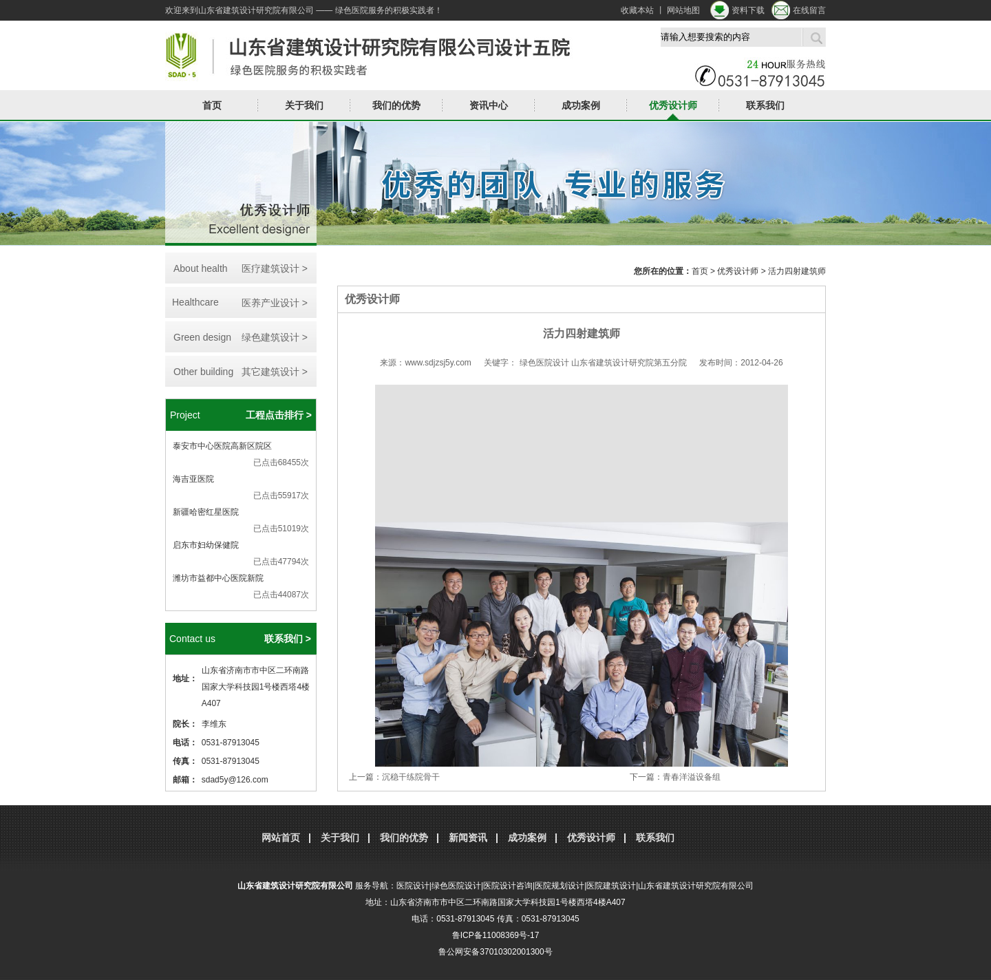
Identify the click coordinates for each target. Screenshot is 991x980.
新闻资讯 (468, 837)
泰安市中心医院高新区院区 (222, 446)
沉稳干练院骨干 (411, 777)
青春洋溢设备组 (692, 777)
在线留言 (809, 10)
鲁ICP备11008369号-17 (496, 935)
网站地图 (683, 10)
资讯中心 (488, 105)
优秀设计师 (673, 105)
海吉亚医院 (193, 479)
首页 (212, 105)
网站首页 (281, 837)
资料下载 (748, 10)
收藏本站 (637, 10)
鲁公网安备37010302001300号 (495, 952)
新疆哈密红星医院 (206, 512)
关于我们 (304, 105)
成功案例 (581, 105)
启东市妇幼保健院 (206, 545)
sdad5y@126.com (235, 780)
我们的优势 (396, 105)
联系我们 (765, 105)
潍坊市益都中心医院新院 (218, 578)
